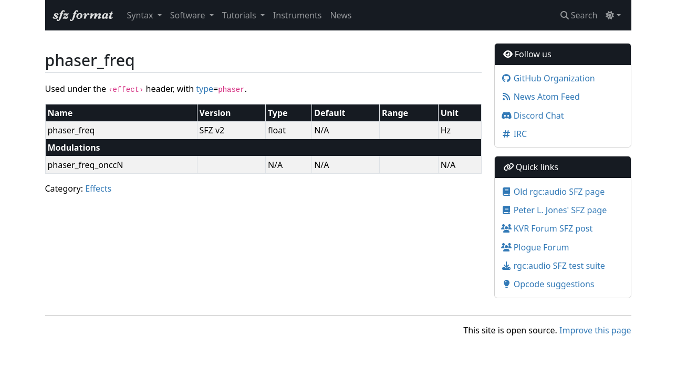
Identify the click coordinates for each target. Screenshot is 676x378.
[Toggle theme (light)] (613, 15)
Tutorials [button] (240, 15)
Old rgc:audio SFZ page (553, 191)
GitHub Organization (548, 78)
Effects (98, 188)
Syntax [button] (141, 15)
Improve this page (595, 330)
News (340, 15)
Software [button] (188, 15)
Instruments (297, 15)
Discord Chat (532, 115)
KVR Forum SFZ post (547, 228)
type (204, 88)
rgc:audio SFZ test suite (553, 265)
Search (579, 15)
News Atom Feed (540, 96)
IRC (514, 134)
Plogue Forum (535, 247)
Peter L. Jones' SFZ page (554, 210)
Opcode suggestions (548, 284)
